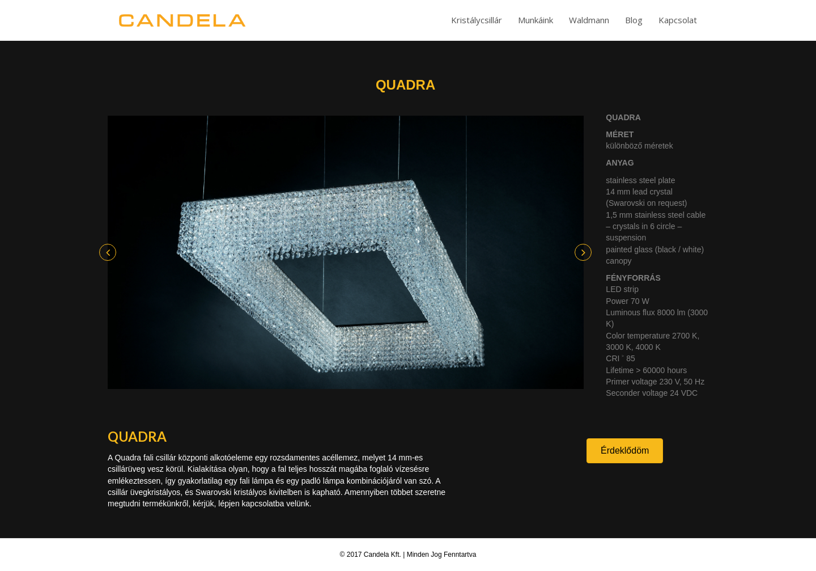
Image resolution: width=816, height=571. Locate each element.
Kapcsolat (677, 20)
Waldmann (589, 20)
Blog (634, 20)
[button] (107, 252)
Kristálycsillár (476, 20)
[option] (345, 252)
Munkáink (535, 20)
